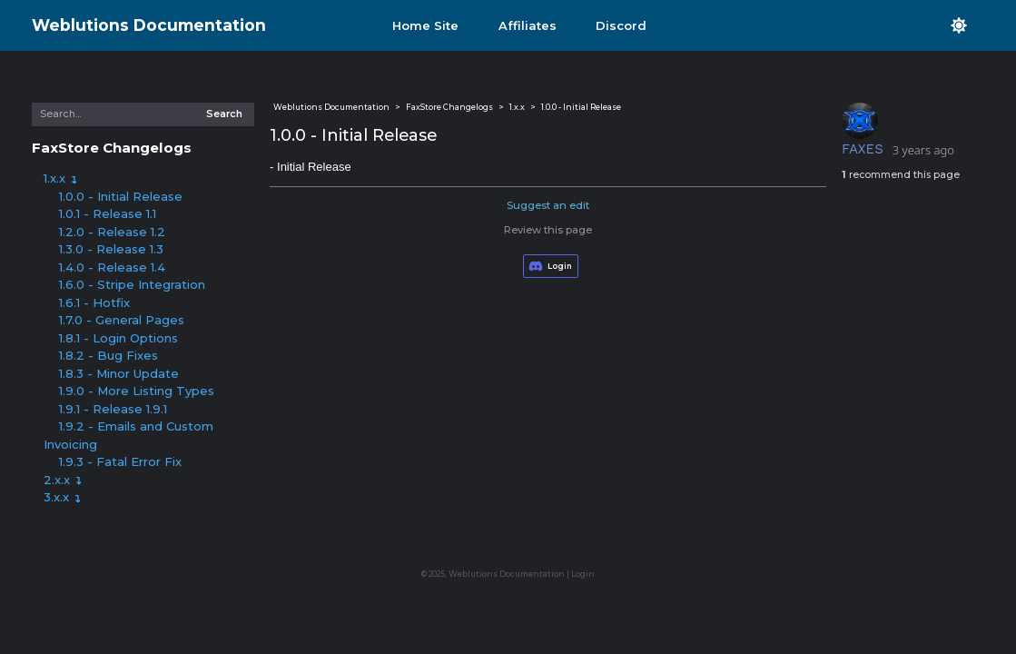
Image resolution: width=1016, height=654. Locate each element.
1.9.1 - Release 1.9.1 (113, 408)
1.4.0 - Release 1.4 (112, 267)
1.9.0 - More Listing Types (136, 390)
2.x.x (63, 479)
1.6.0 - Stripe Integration (132, 284)
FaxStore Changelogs (112, 147)
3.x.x (62, 497)
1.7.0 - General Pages (121, 319)
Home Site (425, 25)
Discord (621, 25)
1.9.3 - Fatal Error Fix (120, 461)
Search (224, 114)
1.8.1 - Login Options (118, 338)
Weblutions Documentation (149, 25)
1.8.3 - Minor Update (119, 373)
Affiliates (527, 25)
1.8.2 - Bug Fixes (108, 355)
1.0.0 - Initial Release (120, 196)
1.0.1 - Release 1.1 (107, 213)
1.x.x (60, 178)
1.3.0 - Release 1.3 (111, 249)
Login (583, 574)
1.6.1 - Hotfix (94, 302)
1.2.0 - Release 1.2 (112, 231)
